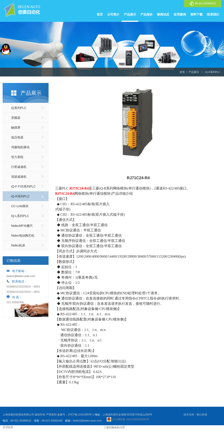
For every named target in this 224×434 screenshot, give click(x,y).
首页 (100, 14)
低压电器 (17, 137)
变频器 (15, 117)
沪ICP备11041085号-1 (81, 414)
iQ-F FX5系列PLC (23, 186)
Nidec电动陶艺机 (22, 235)
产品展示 (130, 14)
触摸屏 (15, 127)
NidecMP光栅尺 (22, 225)
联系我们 (213, 14)
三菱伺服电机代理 (114, 427)
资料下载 (196, 14)
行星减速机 (18, 167)
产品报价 (146, 14)
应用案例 (180, 14)
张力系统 (17, 157)
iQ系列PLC (18, 108)
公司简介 (113, 14)
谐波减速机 (18, 176)
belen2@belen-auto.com (21, 276)
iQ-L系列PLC (20, 216)
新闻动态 (163, 14)
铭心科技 (202, 414)
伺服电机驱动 (20, 147)
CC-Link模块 (19, 206)
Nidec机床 (18, 245)
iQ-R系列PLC (212, 72)
